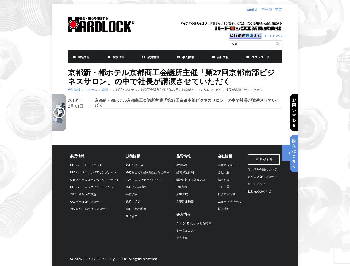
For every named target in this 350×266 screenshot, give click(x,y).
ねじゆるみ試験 (136, 187)
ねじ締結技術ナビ (259, 191)
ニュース (91, 89)
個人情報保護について (262, 169)
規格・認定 (133, 202)
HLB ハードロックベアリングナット (93, 172)
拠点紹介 (223, 180)
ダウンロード (260, 57)
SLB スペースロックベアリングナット (94, 180)
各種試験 (132, 194)
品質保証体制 (185, 172)
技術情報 (118, 57)
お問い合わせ (294, 112)
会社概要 (223, 172)
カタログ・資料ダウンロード (89, 209)
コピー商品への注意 (83, 194)
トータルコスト (186, 231)
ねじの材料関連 (136, 209)
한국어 (266, 9)
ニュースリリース (229, 202)
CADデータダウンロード (86, 202)
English (252, 9)
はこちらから (272, 36)
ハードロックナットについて (145, 180)
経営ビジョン (226, 165)
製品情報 (84, 57)
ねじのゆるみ (134, 165)
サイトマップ (256, 184)
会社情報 (223, 57)
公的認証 (182, 187)
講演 (105, 89)
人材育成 (182, 194)
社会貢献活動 (226, 194)
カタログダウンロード (262, 177)
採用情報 (223, 209)
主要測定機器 (185, 202)
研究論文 (132, 216)
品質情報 (153, 57)
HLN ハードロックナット (86, 165)
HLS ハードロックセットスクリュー (93, 187)
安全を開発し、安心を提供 (193, 223)
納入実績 (182, 238)
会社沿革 (223, 187)
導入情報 (188, 57)
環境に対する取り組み (190, 180)
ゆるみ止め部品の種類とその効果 (147, 172)
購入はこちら (294, 153)
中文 (278, 9)
